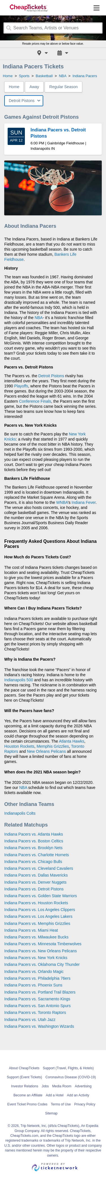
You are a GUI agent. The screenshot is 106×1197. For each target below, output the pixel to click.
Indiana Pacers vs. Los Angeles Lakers (38, 916)
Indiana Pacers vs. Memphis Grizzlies (37, 923)
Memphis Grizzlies (52, 746)
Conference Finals (35, 401)
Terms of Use (61, 1104)
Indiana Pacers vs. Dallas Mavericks (36, 875)
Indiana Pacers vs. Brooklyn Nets (33, 847)
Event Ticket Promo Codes (27, 1104)
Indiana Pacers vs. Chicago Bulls (33, 861)
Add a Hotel (55, 1095)
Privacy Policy (85, 1104)
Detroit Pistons (51, 376)
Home (14, 86)
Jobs (45, 1086)
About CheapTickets (24, 1068)
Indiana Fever (84, 502)
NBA (38, 317)
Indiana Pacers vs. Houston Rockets (36, 903)
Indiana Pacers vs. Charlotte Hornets (36, 855)
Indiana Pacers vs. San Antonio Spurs (37, 1005)
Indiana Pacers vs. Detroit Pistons (34, 889)
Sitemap (51, 1113)
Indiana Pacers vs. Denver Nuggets (35, 882)
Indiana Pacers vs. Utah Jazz (29, 1019)
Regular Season (63, 86)
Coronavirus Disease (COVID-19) (71, 1077)
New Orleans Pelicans (46, 751)
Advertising (83, 1086)
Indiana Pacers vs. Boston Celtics (33, 841)
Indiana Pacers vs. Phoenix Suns (33, 985)
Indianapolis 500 (18, 680)
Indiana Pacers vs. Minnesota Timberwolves (42, 944)
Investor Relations (24, 1086)
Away (34, 86)
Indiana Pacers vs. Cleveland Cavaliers (38, 868)
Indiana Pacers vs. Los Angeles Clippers (39, 909)
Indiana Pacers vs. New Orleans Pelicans (40, 951)
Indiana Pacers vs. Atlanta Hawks (33, 834)
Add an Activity (78, 1095)
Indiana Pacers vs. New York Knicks (35, 957)
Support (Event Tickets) (24, 1077)
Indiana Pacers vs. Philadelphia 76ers (37, 978)
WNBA (62, 502)
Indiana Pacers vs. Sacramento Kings (37, 999)
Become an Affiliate (28, 1095)
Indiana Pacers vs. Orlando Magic (34, 971)
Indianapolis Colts (20, 813)
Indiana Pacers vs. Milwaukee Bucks (36, 937)
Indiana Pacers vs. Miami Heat (31, 930)
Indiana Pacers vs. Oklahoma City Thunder (42, 964)
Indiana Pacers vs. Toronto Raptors (35, 1012)
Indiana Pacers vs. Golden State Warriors (40, 896)
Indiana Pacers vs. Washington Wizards (39, 1026)
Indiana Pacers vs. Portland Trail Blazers (39, 992)
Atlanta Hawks (71, 741)
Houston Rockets (19, 746)
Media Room (62, 1086)
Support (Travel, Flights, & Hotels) (68, 1068)
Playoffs (21, 386)
